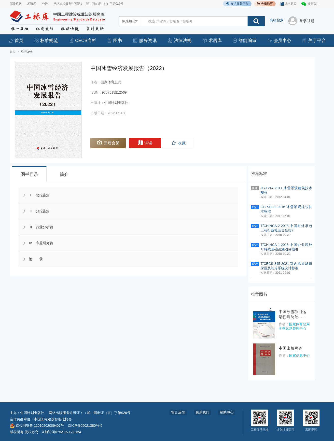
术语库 (31, 3)
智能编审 (244, 40)
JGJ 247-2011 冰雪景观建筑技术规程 (286, 190)
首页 (15, 40)
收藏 (182, 143)
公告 (45, 3)
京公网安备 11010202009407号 (37, 425)
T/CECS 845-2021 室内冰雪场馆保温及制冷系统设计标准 (286, 266)
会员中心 (279, 40)
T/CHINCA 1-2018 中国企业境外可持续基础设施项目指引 (286, 247)
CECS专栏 (82, 40)
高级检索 (16, 3)
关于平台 (314, 40)
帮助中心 (227, 412)
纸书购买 (288, 4)
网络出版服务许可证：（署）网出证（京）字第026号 (88, 3)
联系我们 (202, 412)
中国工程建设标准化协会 (53, 419)
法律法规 (179, 40)
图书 (114, 40)
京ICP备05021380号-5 (85, 425)
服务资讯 (145, 40)
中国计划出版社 (32, 413)
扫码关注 (313, 3)
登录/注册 (307, 21)
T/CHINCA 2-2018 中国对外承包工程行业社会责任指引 (286, 228)
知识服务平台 (237, 4)
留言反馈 (178, 412)
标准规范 (46, 40)
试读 (145, 142)
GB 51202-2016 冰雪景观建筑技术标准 (286, 209)
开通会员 (108, 142)
